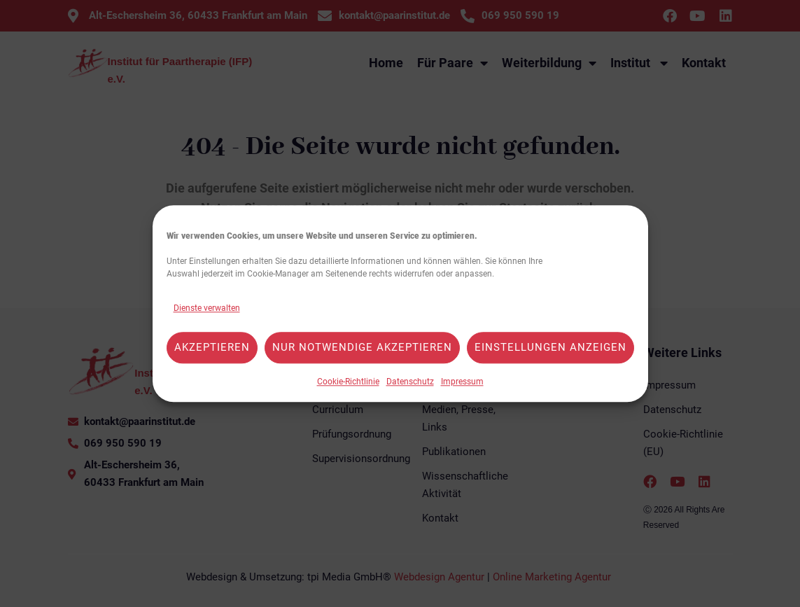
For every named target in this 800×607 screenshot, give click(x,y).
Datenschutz (410, 381)
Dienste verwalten (207, 308)
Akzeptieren (212, 348)
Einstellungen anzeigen (550, 348)
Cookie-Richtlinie (348, 381)
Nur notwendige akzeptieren (362, 348)
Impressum (462, 381)
